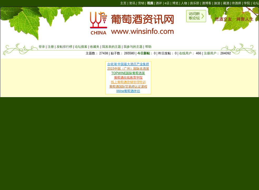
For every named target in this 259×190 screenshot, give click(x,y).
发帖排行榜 (64, 47)
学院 (247, 3)
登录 (42, 47)
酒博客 (206, 3)
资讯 (132, 3)
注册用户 (210, 53)
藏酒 (226, 3)
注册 (51, 47)
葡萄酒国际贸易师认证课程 (128, 86)
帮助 (148, 47)
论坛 (256, 3)
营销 (141, 3)
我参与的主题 (133, 47)
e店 (167, 3)
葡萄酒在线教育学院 (128, 77)
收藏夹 (94, 47)
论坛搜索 (81, 47)
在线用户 (185, 53)
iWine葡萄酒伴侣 (128, 91)
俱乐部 (194, 3)
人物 (184, 3)
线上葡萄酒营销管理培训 (128, 82)
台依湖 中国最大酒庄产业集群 (128, 64)
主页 (123, 3)
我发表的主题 (111, 47)
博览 (175, 3)
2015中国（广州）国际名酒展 (128, 68)
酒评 (159, 3)
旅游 (217, 3)
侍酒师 (236, 3)
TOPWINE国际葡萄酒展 (128, 73)
